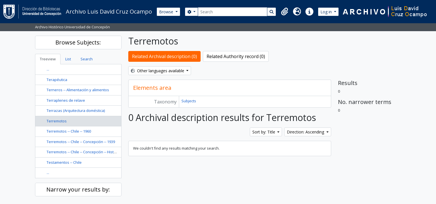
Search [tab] (87, 58)
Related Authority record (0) (236, 56)
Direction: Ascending (306, 132)
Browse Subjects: (78, 42)
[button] (284, 11)
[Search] (232, 11)
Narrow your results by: (78, 189)
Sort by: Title (264, 132)
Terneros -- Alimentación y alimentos (78, 89)
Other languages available (158, 70)
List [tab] (68, 58)
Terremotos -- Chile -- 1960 (69, 131)
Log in (326, 11)
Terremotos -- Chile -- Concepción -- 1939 (81, 141)
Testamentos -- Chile (64, 162)
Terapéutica (57, 79)
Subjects (188, 100)
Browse (166, 11)
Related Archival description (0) (164, 56)
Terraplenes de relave (66, 100)
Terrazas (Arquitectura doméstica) (76, 110)
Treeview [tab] (48, 58)
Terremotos (57, 121)
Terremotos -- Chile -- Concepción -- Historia (83, 151)
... (48, 69)
